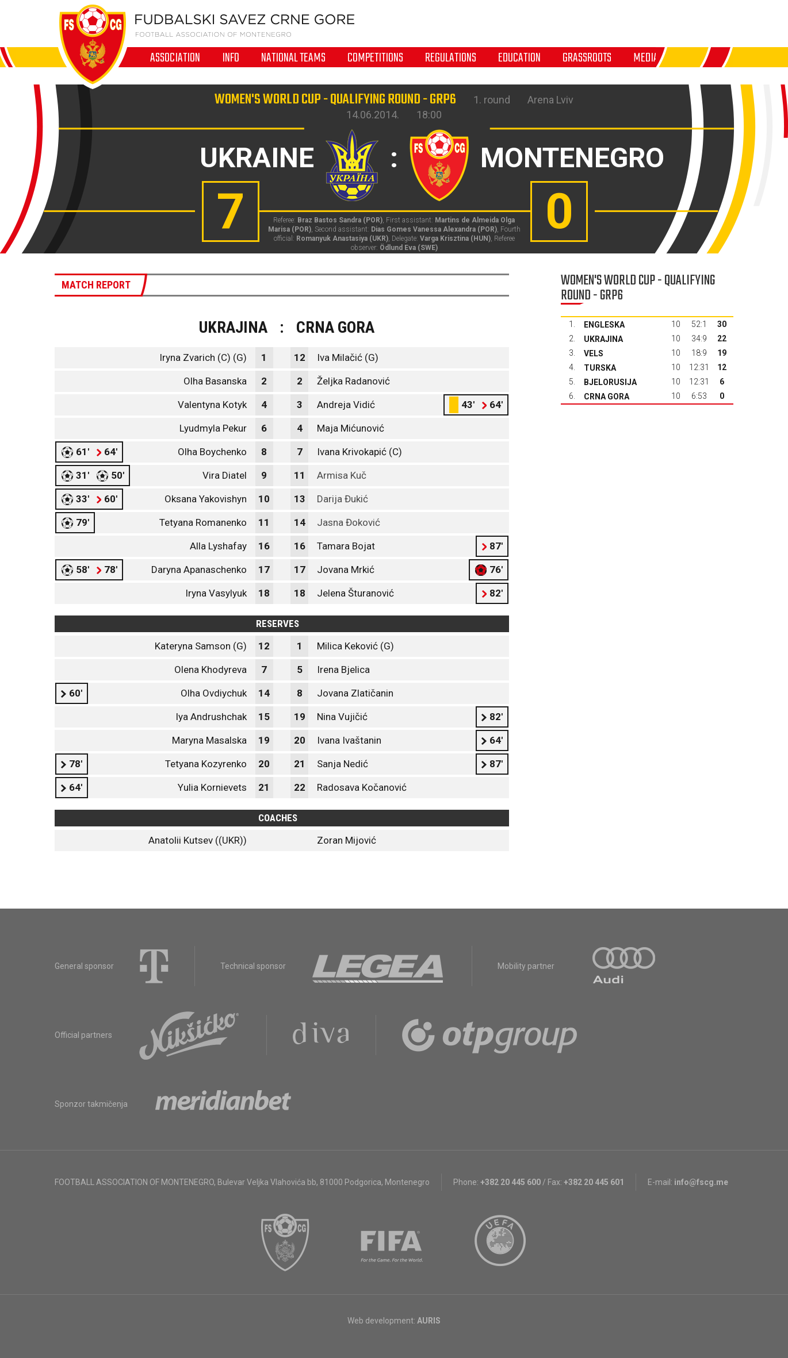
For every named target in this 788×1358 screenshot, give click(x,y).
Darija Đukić (342, 499)
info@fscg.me (701, 1182)
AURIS (429, 1320)
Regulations (450, 57)
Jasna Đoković (348, 522)
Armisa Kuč (341, 475)
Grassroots (587, 57)
